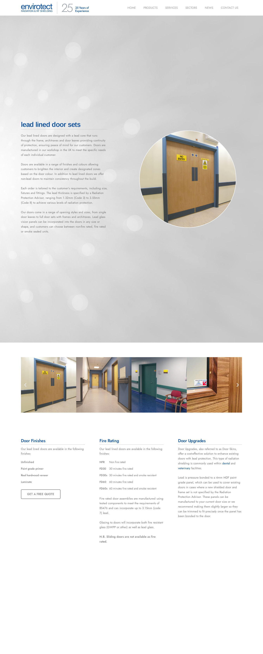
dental (226, 463)
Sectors (191, 8)
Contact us (229, 8)
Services (171, 8)
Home (131, 8)
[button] (25, 384)
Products (150, 8)
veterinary (184, 468)
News (209, 8)
